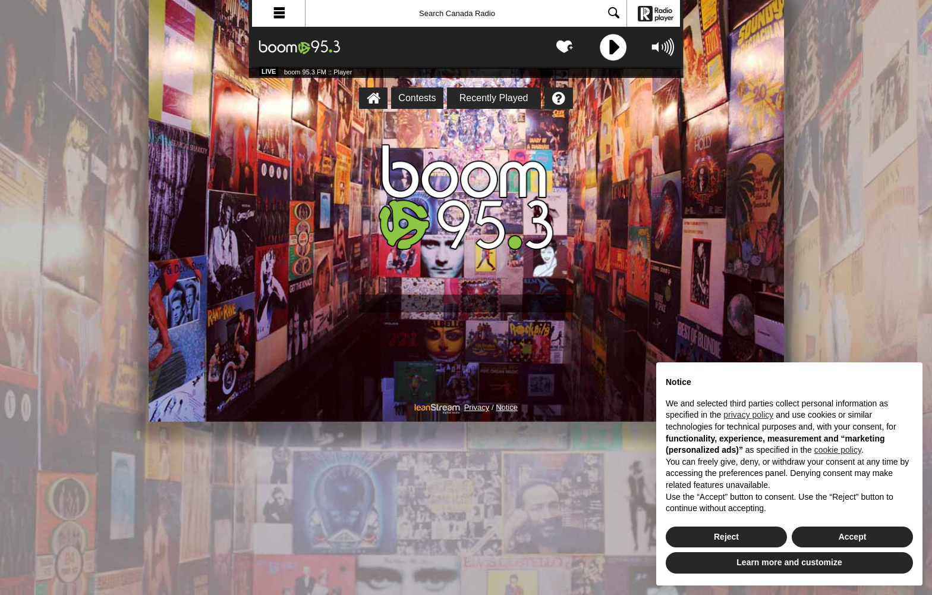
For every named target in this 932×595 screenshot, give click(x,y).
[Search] (466, 13)
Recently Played (493, 98)
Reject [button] (726, 536)
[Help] (558, 98)
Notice (507, 408)
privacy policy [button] (748, 414)
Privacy (477, 408)
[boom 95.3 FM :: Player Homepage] (373, 98)
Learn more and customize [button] (789, 562)
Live (269, 71)
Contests (417, 98)
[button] (279, 13)
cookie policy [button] (837, 450)
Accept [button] (853, 536)
